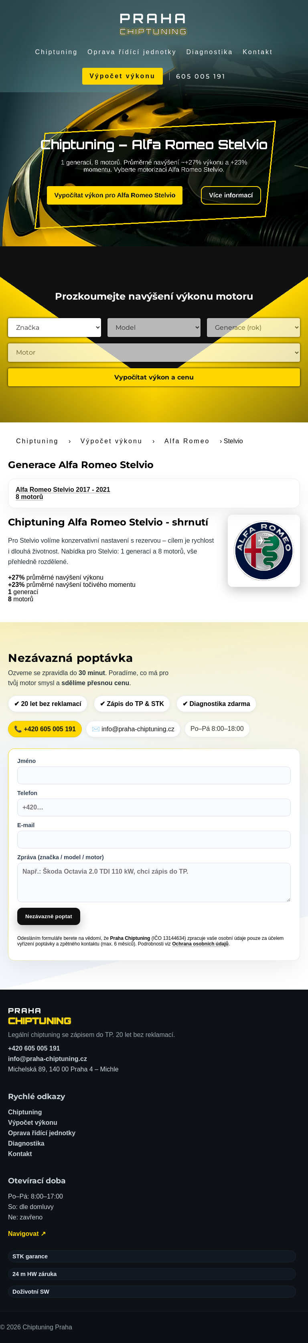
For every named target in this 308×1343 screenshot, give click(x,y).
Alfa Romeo (187, 441)
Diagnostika (209, 52)
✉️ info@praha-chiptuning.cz (133, 729)
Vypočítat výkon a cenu (154, 377)
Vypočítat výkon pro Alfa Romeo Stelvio (115, 195)
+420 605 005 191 (34, 1048)
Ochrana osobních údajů (200, 944)
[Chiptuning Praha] (154, 23)
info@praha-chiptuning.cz (47, 1058)
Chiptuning (56, 52)
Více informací (231, 195)
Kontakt (258, 52)
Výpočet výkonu (122, 76)
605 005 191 (201, 76)
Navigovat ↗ (27, 1233)
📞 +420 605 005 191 (45, 729)
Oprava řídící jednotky (132, 52)
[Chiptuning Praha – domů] (39, 1016)
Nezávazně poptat (48, 916)
